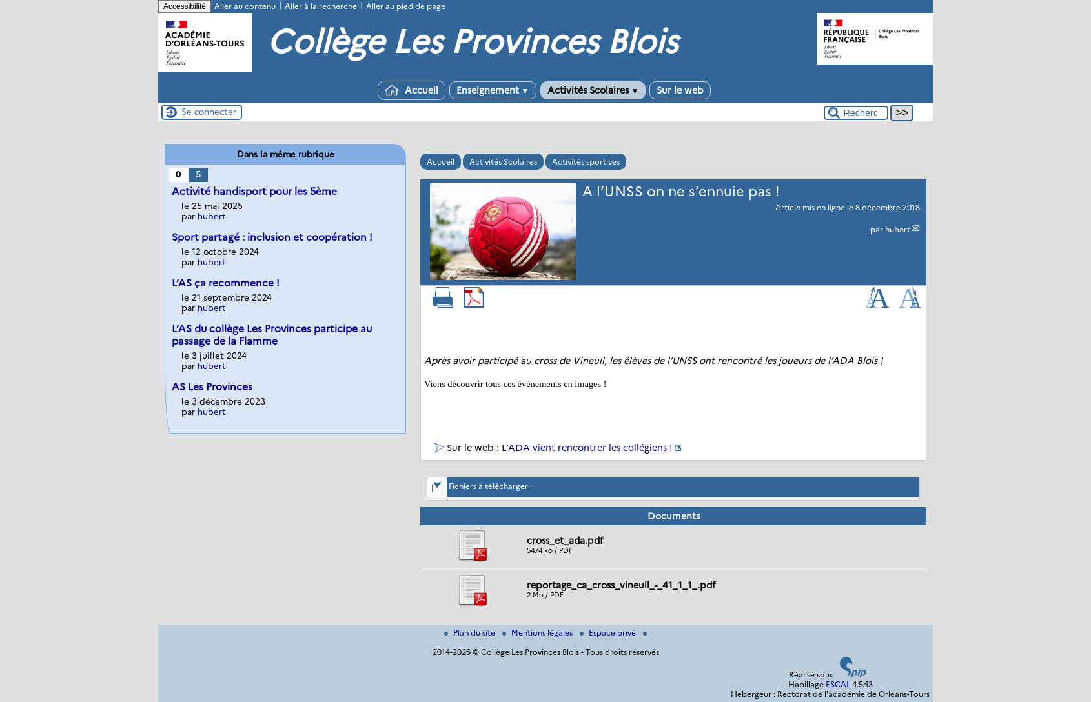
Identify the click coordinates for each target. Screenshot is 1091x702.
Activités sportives (586, 161)
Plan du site (470, 632)
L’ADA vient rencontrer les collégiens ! (587, 448)
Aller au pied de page (405, 6)
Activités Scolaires (593, 90)
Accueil (411, 90)
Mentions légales (538, 632)
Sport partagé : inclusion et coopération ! (272, 237)
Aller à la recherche (321, 6)
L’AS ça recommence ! (226, 283)
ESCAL (838, 684)
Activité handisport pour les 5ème (254, 191)
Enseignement (492, 90)
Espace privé (609, 632)
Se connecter (208, 111)
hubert (897, 229)
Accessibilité (184, 6)
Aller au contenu (245, 6)
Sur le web (680, 90)
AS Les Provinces (212, 387)
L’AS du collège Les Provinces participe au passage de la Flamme (272, 335)
